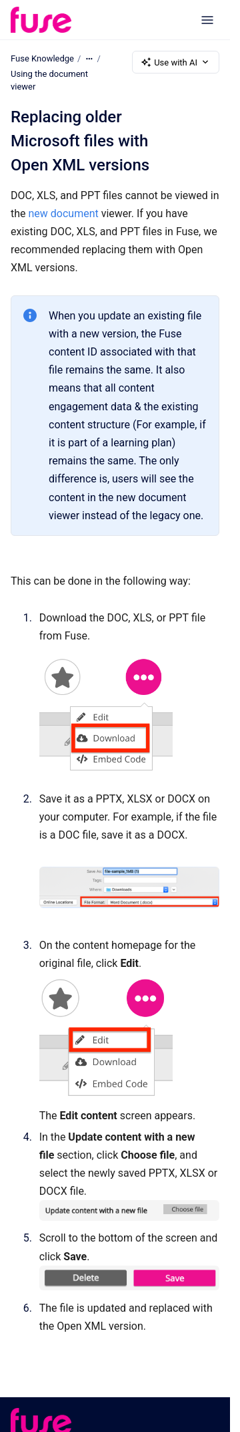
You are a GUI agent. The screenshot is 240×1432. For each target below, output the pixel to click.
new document (64, 213)
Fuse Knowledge (42, 58)
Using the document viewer (49, 80)
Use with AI (176, 62)
